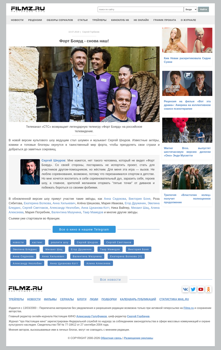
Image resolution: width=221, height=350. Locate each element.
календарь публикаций (138, 299)
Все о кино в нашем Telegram (84, 229)
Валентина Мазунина (66, 212)
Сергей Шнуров (53, 160)
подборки (109, 299)
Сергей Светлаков (35, 207)
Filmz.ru (188, 308)
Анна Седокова (115, 198)
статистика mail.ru (174, 299)
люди (94, 299)
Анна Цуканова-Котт (95, 207)
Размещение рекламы (138, 338)
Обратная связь (111, 338)
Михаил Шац (140, 207)
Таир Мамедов (93, 212)
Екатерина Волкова (37, 203)
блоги (81, 299)
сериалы (67, 299)
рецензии (35, 20)
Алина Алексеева (98, 263)
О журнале (188, 20)
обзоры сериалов (60, 20)
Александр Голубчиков (91, 316)
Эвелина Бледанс (25, 249)
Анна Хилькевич (64, 203)
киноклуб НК (120, 20)
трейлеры (99, 20)
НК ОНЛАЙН (141, 20)
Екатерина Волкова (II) (126, 256)
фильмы (50, 299)
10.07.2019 (73, 32)
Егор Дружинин (135, 203)
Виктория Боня (139, 198)
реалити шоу (59, 242)
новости (17, 20)
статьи (83, 20)
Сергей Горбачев (138, 316)
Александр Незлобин (64, 207)
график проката (164, 20)
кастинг (37, 242)
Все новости (110, 279)
